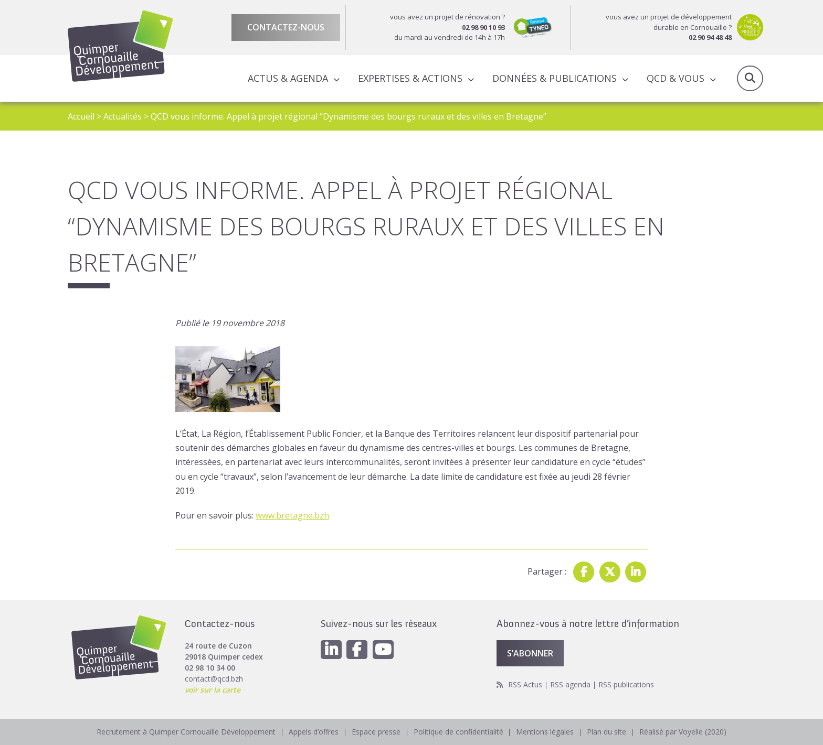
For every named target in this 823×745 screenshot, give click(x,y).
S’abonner (530, 652)
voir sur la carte (213, 689)
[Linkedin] (331, 649)
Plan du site (607, 732)
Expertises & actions (410, 78)
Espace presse (376, 732)
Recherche (750, 78)
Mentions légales (545, 732)
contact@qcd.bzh (214, 678)
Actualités (122, 116)
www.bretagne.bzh (292, 515)
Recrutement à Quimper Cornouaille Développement (186, 732)
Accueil (81, 116)
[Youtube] (383, 649)
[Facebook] (357, 649)
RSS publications (626, 684)
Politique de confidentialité (458, 732)
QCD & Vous (675, 78)
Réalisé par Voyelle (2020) (683, 732)
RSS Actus (525, 684)
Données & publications (554, 78)
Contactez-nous (285, 27)
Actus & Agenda (288, 78)
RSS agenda (570, 684)
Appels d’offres (314, 732)
